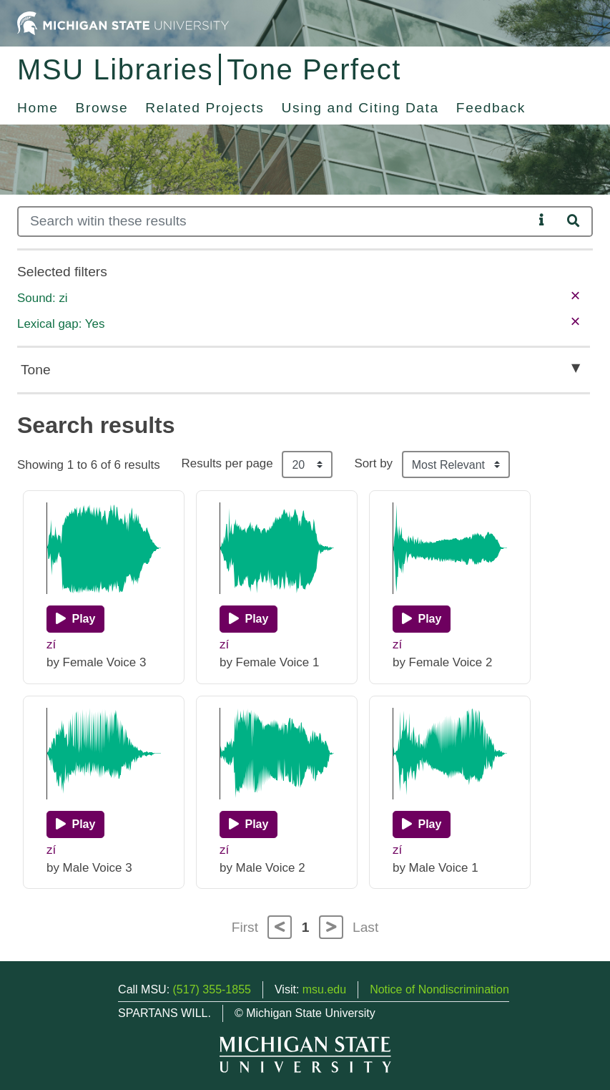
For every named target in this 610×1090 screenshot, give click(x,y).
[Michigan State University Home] (123, 22)
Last (365, 927)
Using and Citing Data (360, 107)
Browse (102, 107)
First (245, 927)
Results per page (227, 463)
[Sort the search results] (456, 464)
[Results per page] (307, 464)
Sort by (373, 463)
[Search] (275, 221)
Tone (36, 369)
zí (51, 644)
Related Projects (204, 107)
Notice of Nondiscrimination (439, 989)
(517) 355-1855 (212, 989)
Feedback (491, 107)
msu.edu (324, 989)
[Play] (75, 619)
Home (38, 107)
